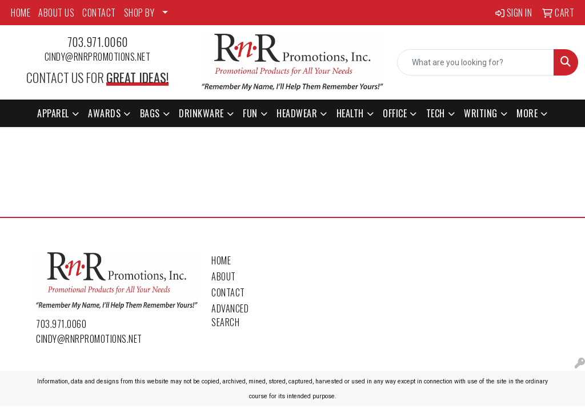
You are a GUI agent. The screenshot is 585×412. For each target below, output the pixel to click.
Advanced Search (230, 315)
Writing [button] (481, 113)
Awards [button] (104, 113)
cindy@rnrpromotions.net (98, 57)
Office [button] (395, 113)
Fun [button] (250, 113)
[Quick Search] (475, 62)
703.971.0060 (97, 41)
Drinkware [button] (201, 113)
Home (221, 260)
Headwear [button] (297, 113)
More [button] (527, 113)
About (223, 276)
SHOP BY (139, 12)
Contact (228, 292)
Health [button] (350, 113)
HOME (20, 12)
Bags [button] (150, 113)
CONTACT (99, 12)
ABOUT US (56, 12)
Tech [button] (435, 113)
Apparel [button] (53, 113)
